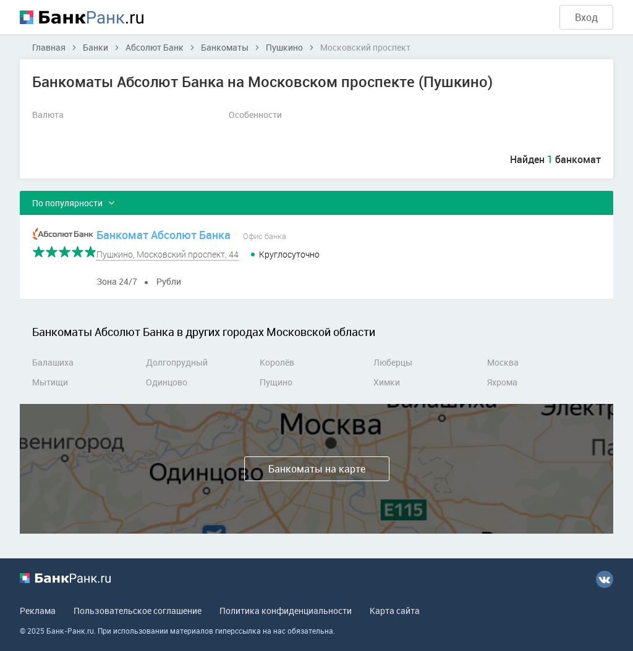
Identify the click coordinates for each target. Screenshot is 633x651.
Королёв (277, 362)
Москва (503, 362)
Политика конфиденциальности (285, 610)
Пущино (276, 382)
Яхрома (502, 382)
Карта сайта (395, 610)
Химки (386, 382)
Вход (586, 17)
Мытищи (50, 382)
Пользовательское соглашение (138, 610)
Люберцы (392, 362)
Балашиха (53, 362)
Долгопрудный (177, 362)
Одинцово (166, 382)
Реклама (38, 610)
